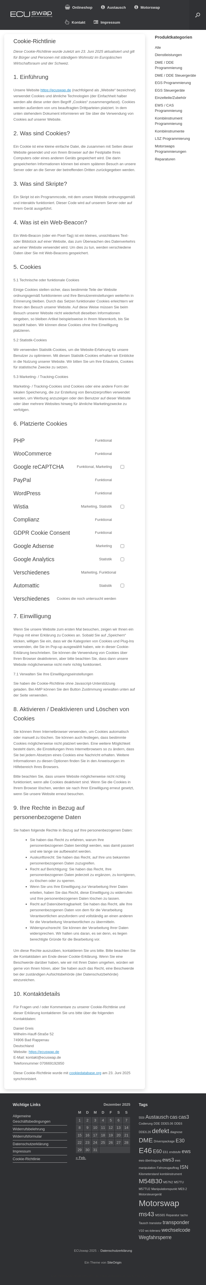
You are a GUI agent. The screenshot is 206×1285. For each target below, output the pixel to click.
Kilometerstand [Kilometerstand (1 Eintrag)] (149, 1174)
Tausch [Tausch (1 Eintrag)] (143, 1223)
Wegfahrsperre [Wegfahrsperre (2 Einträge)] (155, 1237)
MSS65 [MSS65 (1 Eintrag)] (160, 1215)
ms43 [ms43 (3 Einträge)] (146, 1214)
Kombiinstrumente (170, 131)
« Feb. (81, 1158)
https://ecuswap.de (55, 90)
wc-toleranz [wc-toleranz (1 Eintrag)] (152, 1230)
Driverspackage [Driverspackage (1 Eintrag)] (164, 1141)
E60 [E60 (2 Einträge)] (157, 1151)
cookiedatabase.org (85, 1073)
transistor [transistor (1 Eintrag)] (155, 1223)
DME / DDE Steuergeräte (175, 75)
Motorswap (147, 7)
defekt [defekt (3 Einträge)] (160, 1130)
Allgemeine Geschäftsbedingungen (32, 1119)
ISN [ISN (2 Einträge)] (184, 1167)
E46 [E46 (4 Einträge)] (145, 1150)
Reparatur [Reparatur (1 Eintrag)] (172, 1215)
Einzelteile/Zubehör (170, 98)
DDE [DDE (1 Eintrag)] (157, 1123)
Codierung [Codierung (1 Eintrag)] (146, 1123)
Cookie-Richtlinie (26, 1159)
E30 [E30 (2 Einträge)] (180, 1141)
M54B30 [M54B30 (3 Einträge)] (150, 1181)
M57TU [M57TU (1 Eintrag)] (179, 1182)
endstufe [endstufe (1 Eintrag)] (175, 1152)
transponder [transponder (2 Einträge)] (176, 1222)
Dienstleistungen (168, 55)
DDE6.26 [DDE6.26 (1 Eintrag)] (145, 1132)
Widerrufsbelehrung (29, 1129)
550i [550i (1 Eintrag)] (141, 1117)
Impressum (107, 22)
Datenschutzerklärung (30, 1144)
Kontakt (75, 22)
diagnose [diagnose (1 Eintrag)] (176, 1132)
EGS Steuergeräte (170, 90)
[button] (197, 15)
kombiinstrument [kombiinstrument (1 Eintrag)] (171, 1174)
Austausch (113, 7)
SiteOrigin (114, 1262)
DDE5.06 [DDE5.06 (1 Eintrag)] (167, 1123)
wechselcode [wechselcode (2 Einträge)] (175, 1230)
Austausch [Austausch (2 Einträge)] (156, 1117)
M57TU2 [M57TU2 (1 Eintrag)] (144, 1189)
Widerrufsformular (27, 1136)
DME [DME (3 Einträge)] (146, 1140)
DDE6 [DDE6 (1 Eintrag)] (178, 1123)
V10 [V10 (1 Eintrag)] (141, 1230)
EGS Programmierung (173, 83)
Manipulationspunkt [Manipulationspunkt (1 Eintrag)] (164, 1189)
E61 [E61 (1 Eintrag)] (165, 1152)
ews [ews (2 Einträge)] (186, 1151)
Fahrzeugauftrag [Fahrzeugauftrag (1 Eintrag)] (168, 1167)
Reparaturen (165, 159)
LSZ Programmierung (172, 138)
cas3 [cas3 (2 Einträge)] (184, 1117)
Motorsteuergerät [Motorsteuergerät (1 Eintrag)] (150, 1194)
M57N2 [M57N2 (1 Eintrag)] (168, 1182)
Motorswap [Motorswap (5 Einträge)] (159, 1203)
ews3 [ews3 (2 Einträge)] (168, 1160)
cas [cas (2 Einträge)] (173, 1117)
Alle (158, 47)
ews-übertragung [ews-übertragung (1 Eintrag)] (150, 1160)
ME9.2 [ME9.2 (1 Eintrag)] (182, 1189)
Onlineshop (79, 7)
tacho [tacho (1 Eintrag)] (184, 1215)
